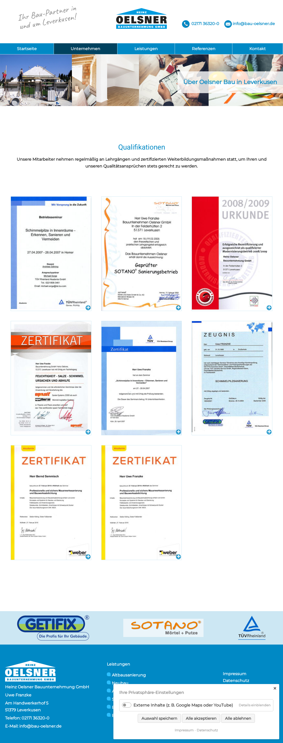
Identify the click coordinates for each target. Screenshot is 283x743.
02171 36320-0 (200, 24)
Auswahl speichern (159, 718)
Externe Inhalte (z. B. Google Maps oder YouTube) (183, 705)
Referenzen (203, 48)
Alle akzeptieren (201, 718)
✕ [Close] (274, 688)
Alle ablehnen (238, 718)
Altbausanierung (129, 675)
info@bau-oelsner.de (249, 24)
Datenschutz (236, 680)
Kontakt (257, 48)
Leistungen (146, 48)
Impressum (234, 673)
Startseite (27, 48)
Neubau (120, 683)
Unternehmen (85, 48)
